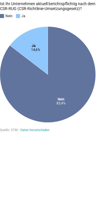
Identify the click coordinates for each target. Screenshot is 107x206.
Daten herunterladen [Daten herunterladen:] (35, 130)
